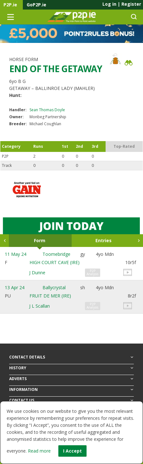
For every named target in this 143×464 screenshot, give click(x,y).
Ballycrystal (54, 287)
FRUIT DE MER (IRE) (50, 296)
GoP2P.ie (36, 5)
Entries (103, 240)
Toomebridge (56, 254)
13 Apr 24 (14, 287)
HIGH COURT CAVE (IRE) (54, 262)
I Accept (72, 451)
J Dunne (37, 273)
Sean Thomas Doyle (47, 110)
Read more (39, 451)
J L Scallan (39, 306)
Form (39, 240)
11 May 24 (15, 254)
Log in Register (121, 4)
